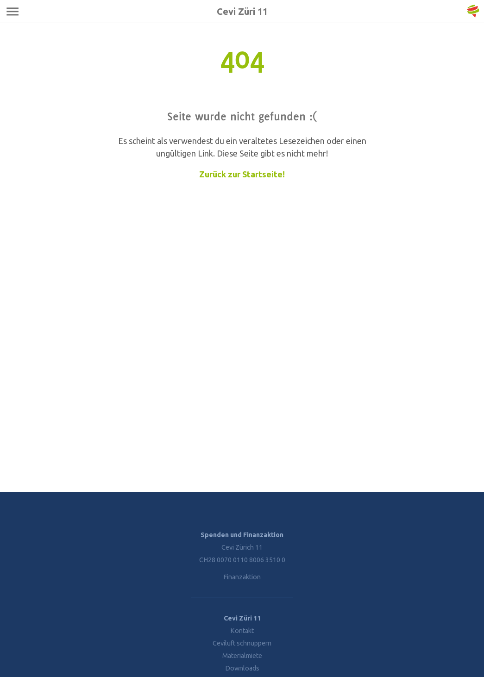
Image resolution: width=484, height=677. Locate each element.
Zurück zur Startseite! (242, 174)
